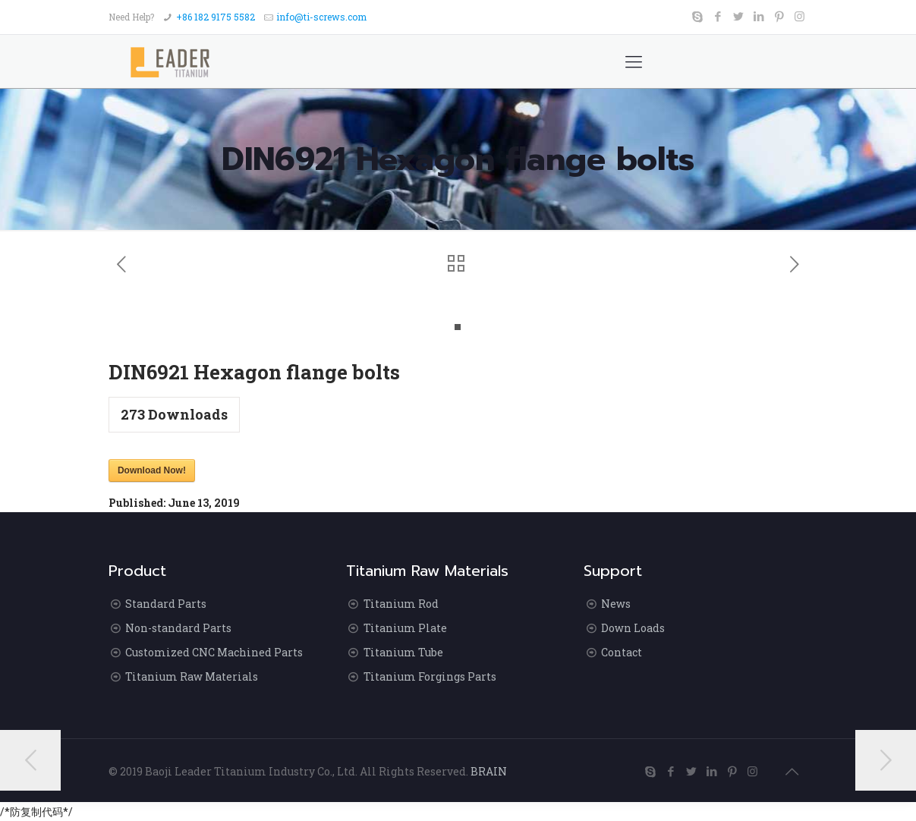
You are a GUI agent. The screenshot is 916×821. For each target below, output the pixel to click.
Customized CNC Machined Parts (214, 652)
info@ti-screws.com (321, 17)
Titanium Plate (405, 628)
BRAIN (489, 771)
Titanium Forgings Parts (430, 676)
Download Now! (152, 470)
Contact (621, 652)
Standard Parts (165, 603)
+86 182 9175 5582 (215, 17)
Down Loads (633, 628)
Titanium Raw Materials (191, 676)
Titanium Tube (403, 652)
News (616, 603)
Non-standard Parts (178, 628)
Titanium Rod (401, 603)
